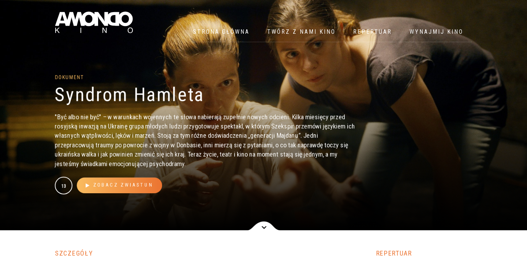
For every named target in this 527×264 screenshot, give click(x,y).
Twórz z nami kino (301, 31)
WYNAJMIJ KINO (436, 31)
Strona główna (221, 31)
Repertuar (372, 31)
